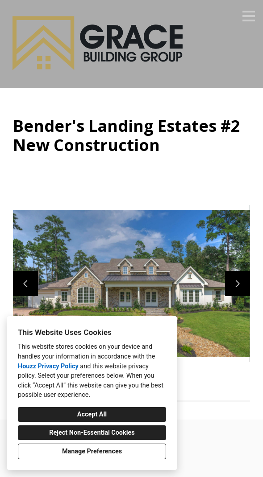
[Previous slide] (25, 283)
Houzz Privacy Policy (48, 366)
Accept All (92, 414)
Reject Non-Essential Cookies (91, 432)
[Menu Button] (249, 16)
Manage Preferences (92, 451)
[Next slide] (237, 283)
